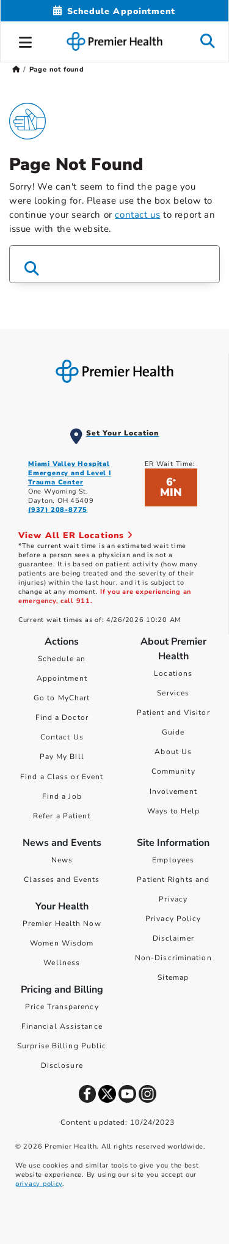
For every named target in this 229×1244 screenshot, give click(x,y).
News (62, 860)
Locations (173, 673)
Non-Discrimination (173, 958)
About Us (173, 752)
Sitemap (173, 977)
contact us (137, 215)
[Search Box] (114, 264)
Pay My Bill (62, 756)
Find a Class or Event (61, 777)
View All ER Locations (75, 535)
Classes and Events (62, 879)
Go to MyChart (62, 698)
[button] (25, 40)
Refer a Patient (62, 816)
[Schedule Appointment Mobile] (114, 11)
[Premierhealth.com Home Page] (16, 69)
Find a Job (62, 796)
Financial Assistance (62, 1026)
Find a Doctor (62, 717)
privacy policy (38, 1183)
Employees (173, 860)
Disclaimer (173, 938)
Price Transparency (62, 1007)
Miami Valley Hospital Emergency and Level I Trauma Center (69, 473)
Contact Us (62, 737)
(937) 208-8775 (57, 509)
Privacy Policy (173, 919)
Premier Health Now (62, 923)
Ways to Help (173, 811)
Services (173, 693)
